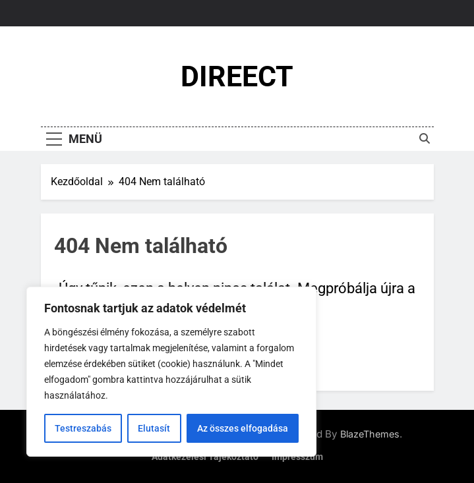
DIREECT (237, 76)
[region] (171, 372)
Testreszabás (83, 428)
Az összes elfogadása (242, 428)
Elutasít (154, 428)
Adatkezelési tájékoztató (205, 457)
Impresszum (297, 457)
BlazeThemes (370, 434)
